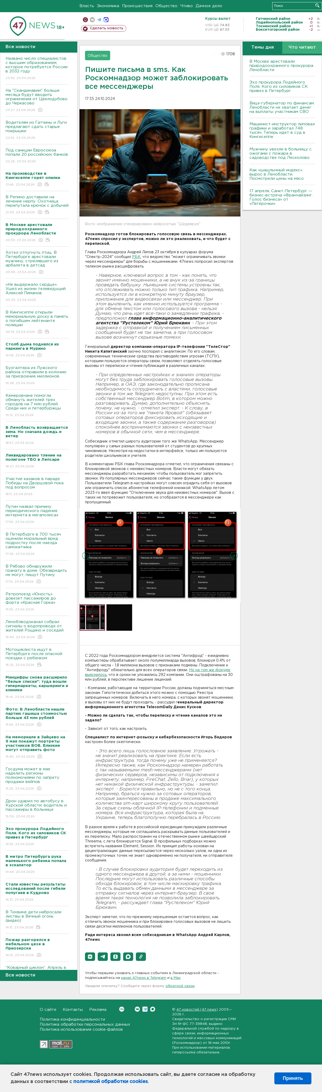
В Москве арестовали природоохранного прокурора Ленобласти (281, 66)
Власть (86, 6)
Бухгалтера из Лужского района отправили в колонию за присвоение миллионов (37, 375)
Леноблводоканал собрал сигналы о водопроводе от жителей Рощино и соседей (37, 629)
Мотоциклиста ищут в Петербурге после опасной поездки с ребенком (37, 657)
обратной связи (180, 986)
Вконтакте (121, 1009)
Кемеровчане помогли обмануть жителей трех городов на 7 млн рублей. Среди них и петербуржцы (37, 405)
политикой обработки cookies (110, 1082)
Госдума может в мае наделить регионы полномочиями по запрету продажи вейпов (37, 779)
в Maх (176, 977)
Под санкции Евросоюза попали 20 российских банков (37, 156)
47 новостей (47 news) (197, 1009)
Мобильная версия (85, 19)
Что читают (302, 47)
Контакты (73, 1009)
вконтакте (92, 19)
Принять (293, 1078)
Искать (317, 5)
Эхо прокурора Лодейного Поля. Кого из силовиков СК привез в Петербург (278, 87)
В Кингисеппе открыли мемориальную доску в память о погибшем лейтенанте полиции (37, 322)
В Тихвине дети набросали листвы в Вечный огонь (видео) (37, 920)
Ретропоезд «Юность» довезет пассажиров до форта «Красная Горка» (37, 602)
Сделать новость (106, 28)
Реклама (97, 1009)
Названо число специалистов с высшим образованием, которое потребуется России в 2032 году (37, 68)
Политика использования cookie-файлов (81, 1029)
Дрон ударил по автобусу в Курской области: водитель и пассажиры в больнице (37, 809)
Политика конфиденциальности (72, 1019)
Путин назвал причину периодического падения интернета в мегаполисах (37, 514)
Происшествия (137, 6)
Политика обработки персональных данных (85, 1024)
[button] (90, 956)
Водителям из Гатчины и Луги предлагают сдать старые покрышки (37, 130)
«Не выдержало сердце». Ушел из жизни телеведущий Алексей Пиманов (37, 292)
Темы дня (262, 47)
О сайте (48, 1009)
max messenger (106, 19)
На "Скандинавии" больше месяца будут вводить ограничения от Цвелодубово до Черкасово (37, 100)
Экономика (108, 6)
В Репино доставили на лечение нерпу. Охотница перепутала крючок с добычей (37, 205)
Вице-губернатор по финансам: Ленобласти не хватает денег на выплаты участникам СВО (282, 107)
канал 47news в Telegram (143, 977)
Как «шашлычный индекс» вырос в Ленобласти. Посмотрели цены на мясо (277, 174)
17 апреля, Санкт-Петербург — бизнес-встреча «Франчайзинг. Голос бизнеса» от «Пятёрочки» (281, 197)
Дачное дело (209, 6)
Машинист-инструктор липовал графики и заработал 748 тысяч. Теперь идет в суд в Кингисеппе (282, 130)
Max (152, 1009)
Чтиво (186, 6)
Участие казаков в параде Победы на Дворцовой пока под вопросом (37, 486)
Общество (166, 6)
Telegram (144, 1009)
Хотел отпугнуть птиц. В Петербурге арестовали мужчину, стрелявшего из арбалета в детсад (37, 262)
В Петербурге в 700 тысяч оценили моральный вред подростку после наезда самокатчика (37, 544)
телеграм (99, 19)
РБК (136, 257)
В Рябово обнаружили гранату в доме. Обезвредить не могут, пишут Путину (37, 574)
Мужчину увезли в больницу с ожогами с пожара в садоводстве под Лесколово (280, 153)
